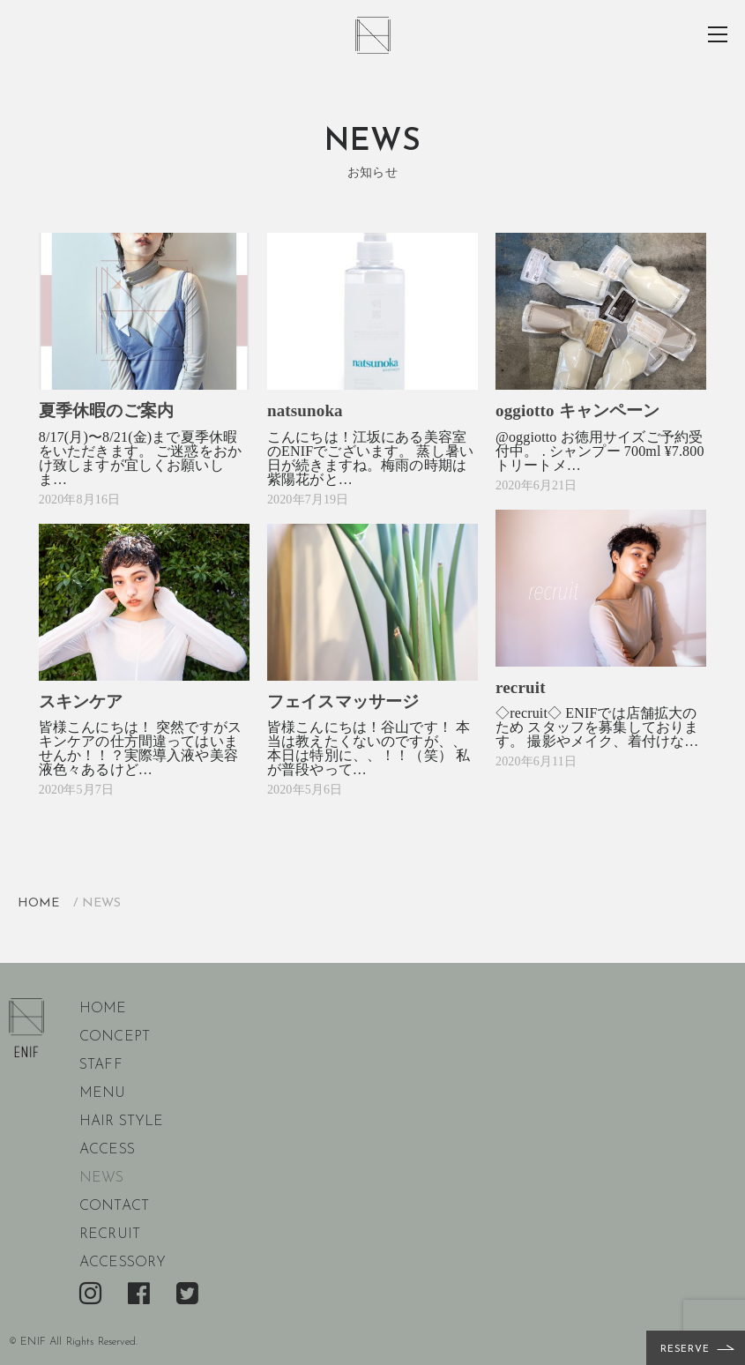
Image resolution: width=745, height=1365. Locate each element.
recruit (520, 687)
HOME (39, 903)
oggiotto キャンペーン (577, 410)
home (103, 1009)
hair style (121, 1122)
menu (102, 1093)
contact (114, 1206)
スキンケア (81, 701)
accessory (122, 1263)
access (107, 1150)
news (101, 1178)
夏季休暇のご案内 (106, 410)
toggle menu (718, 34)
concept (114, 1037)
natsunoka (305, 410)
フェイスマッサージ (343, 701)
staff (101, 1065)
